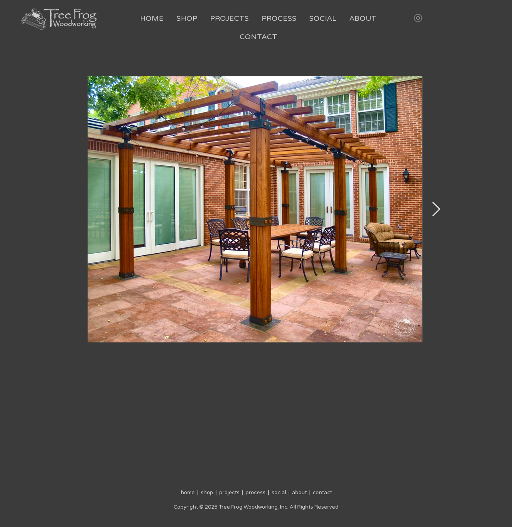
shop (205, 492)
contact (322, 492)
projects (229, 492)
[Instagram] (418, 18)
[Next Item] (436, 209)
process (256, 492)
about (299, 492)
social (279, 492)
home (188, 492)
